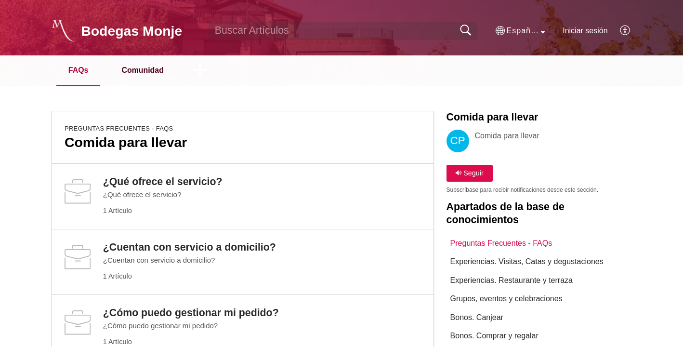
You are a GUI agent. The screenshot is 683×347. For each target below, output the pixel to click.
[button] (520, 31)
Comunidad (143, 70)
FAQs (78, 70)
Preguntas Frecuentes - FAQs (119, 128)
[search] (343, 31)
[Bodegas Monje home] (63, 30)
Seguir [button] (469, 173)
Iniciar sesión (585, 31)
